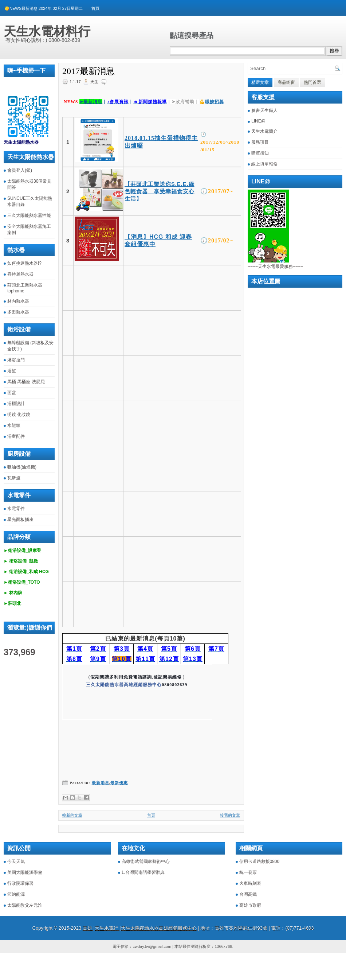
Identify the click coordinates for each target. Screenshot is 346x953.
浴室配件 (16, 436)
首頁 (95, 8)
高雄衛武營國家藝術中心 (146, 861)
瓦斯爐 (13, 478)
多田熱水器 (18, 312)
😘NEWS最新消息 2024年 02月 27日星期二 (43, 8)
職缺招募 (214, 101)
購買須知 (260, 153)
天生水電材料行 (47, 31)
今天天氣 (16, 861)
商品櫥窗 (286, 82)
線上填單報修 (264, 164)
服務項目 (260, 142)
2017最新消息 (88, 71)
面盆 (11, 392)
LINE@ (258, 121)
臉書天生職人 (264, 110)
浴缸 (11, 370)
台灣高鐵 (248, 894)
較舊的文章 (230, 815)
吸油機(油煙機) (21, 467)
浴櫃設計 (16, 403)
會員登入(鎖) (19, 170)
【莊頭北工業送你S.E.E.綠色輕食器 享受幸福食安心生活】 (159, 191)
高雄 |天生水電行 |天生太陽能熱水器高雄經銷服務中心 (140, 928)
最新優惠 (119, 783)
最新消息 (100, 783)
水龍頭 (13, 425)
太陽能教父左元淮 (24, 905)
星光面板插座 (20, 519)
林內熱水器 (18, 301)
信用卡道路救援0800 (259, 861)
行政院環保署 (20, 883)
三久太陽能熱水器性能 (29, 215)
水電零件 (16, 508)
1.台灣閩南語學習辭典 (143, 872)
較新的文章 (72, 815)
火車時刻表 (250, 883)
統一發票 (248, 872)
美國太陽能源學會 (24, 872)
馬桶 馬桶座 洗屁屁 (26, 381)
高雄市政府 (250, 905)
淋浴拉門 (16, 359)
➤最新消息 (90, 101)
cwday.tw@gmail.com (152, 946)
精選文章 (260, 82)
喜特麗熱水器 (20, 274)
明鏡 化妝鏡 (18, 414)
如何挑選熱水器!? (24, 263)
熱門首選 (312, 82)
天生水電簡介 (264, 131)
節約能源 (16, 894)
